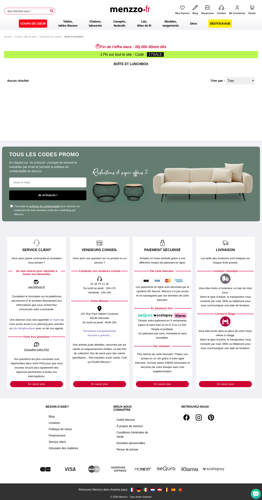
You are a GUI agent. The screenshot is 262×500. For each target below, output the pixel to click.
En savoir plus (36, 384)
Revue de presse (127, 449)
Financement (57, 435)
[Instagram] (199, 417)
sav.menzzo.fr (36, 286)
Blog (51, 416)
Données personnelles (130, 443)
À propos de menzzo (129, 426)
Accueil (7, 36)
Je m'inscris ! (48, 195)
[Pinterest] (211, 417)
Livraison (54, 422)
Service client (57, 441)
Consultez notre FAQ (36, 349)
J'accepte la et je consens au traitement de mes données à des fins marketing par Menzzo (45, 210)
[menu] (131, 23)
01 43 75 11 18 (99, 283)
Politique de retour (60, 429)
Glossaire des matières (63, 448)
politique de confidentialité (44, 206)
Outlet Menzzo (125, 419)
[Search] (52, 11)
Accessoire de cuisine (50, 36)
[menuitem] (33, 23)
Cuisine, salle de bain (25, 36)
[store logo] (131, 11)
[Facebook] (186, 417)
